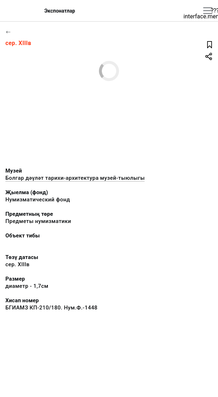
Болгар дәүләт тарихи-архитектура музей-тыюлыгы (75, 178)
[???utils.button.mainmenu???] (208, 11)
